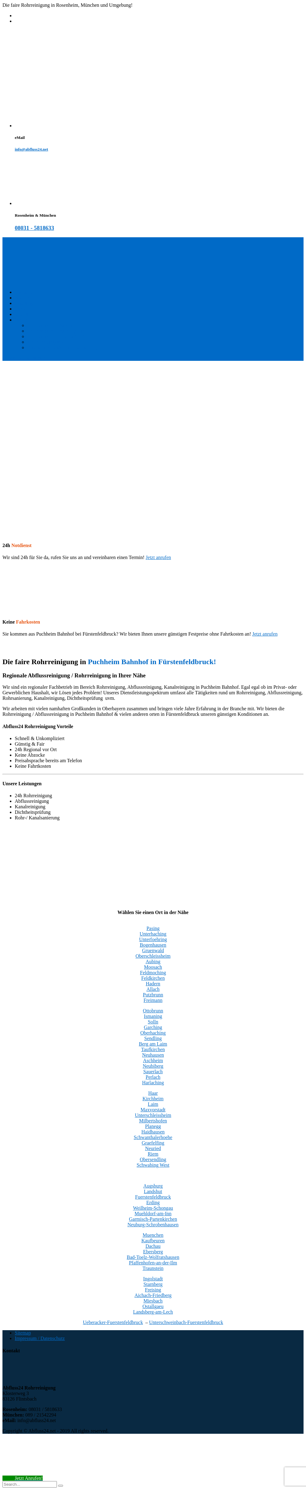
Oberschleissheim (153, 956)
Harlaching (153, 1082)
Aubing (153, 961)
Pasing (153, 928)
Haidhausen (153, 1131)
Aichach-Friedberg (153, 1295)
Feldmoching (153, 972)
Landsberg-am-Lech (153, 1312)
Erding (153, 1202)
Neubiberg (153, 1066)
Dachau (153, 1246)
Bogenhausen (153, 945)
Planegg (153, 1126)
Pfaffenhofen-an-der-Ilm (153, 1262)
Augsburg (153, 1185)
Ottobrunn (153, 1010)
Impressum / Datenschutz (40, 1338)
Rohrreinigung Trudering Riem (57, 330)
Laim (153, 1104)
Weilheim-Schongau (153, 1208)
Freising (153, 1289)
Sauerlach (153, 1071)
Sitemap (23, 1332)
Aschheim (153, 1060)
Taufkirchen (153, 1049)
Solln (153, 1021)
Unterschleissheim (153, 1115)
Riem (153, 1154)
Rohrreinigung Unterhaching (55, 336)
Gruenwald (153, 950)
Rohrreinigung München (51, 325)
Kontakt (23, 297)
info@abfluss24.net (31, 149)
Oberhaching (153, 1032)
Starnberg (153, 1284)
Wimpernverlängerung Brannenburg (62, 347)
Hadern (153, 983)
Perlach (153, 1077)
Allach (153, 989)
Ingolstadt (153, 1278)
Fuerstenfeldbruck (153, 1197)
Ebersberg (153, 1251)
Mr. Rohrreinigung (45, 342)
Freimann (153, 1000)
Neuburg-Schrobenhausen (153, 1224)
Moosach (153, 967)
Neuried (153, 1148)
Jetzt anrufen (158, 557)
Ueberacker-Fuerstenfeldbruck (113, 1322)
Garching (153, 1027)
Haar (153, 1093)
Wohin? (22, 319)
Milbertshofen (153, 1120)
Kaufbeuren (153, 1240)
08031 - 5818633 (34, 228)
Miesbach (152, 1300)
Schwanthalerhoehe (153, 1137)
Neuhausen (153, 1055)
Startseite (24, 292)
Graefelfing (153, 1142)
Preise (21, 308)
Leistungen (26, 303)
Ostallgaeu (152, 1306)
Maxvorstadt (153, 1109)
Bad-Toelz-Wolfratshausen (153, 1257)
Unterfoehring (153, 939)
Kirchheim (152, 1098)
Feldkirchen (153, 978)
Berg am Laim (153, 1044)
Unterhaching (153, 933)
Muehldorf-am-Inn (153, 1213)
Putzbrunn (153, 994)
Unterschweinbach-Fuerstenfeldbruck (186, 1322)
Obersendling (153, 1159)
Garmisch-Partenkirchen (153, 1219)
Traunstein (153, 1268)
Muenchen (153, 1235)
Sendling (153, 1038)
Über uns (24, 314)
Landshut (153, 1191)
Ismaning (153, 1016)
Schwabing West (153, 1165)
